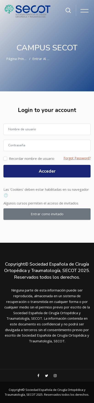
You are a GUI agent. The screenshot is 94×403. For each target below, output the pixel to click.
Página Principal (18, 58)
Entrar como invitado (47, 214)
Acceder (47, 171)
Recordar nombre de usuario (31, 158)
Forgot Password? (77, 158)
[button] (7, 196)
